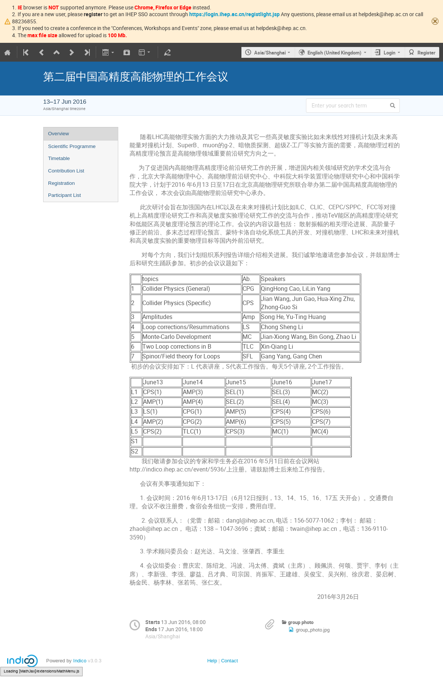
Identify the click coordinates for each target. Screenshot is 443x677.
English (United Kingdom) (334, 52)
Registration (61, 183)
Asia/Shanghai (270, 52)
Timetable (59, 158)
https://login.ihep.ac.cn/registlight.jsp (234, 14)
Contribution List (66, 171)
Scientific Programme (72, 146)
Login (389, 52)
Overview (58, 133)
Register (426, 52)
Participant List (64, 195)
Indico (79, 660)
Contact (229, 660)
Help (212, 660)
